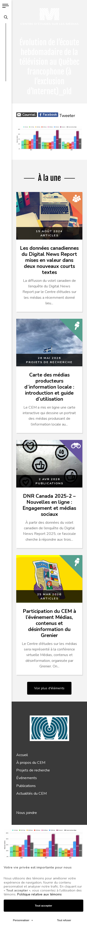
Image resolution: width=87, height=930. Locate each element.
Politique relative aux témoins (39, 716)
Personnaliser (23, 742)
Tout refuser (64, 742)
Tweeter (67, 115)
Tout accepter (43, 727)
